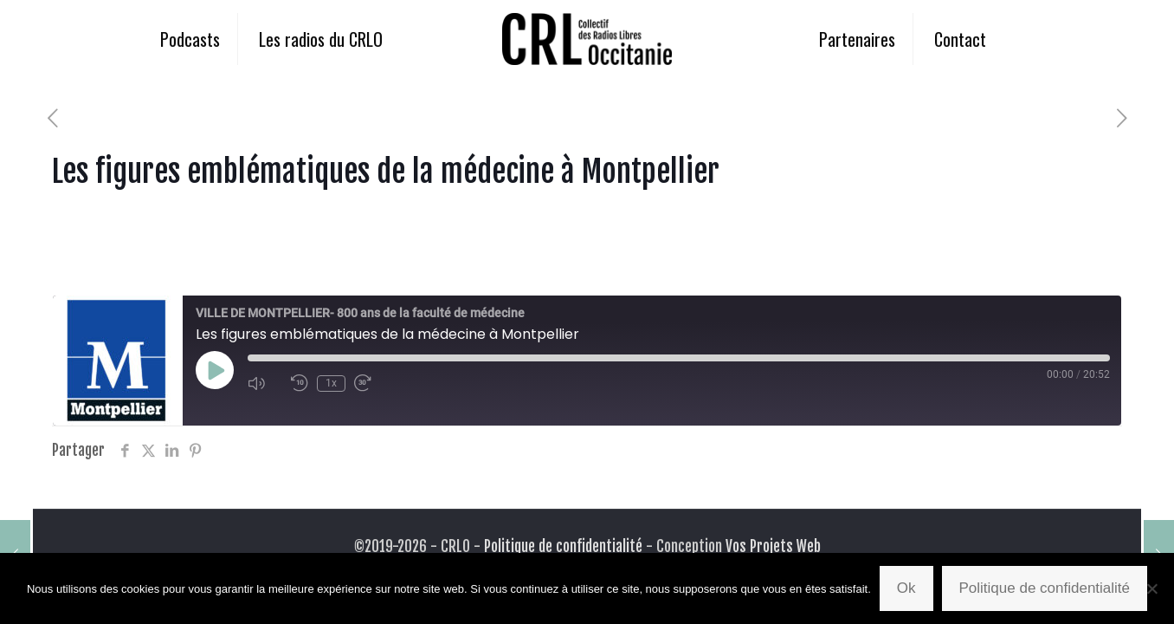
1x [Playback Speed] (331, 383)
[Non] (1152, 588)
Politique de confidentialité (563, 546)
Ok (906, 588)
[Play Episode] (215, 370)
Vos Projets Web (773, 546)
